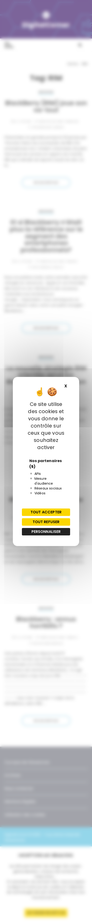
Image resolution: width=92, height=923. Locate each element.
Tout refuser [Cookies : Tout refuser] (46, 522)
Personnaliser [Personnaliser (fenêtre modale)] (46, 531)
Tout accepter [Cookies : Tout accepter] (46, 512)
